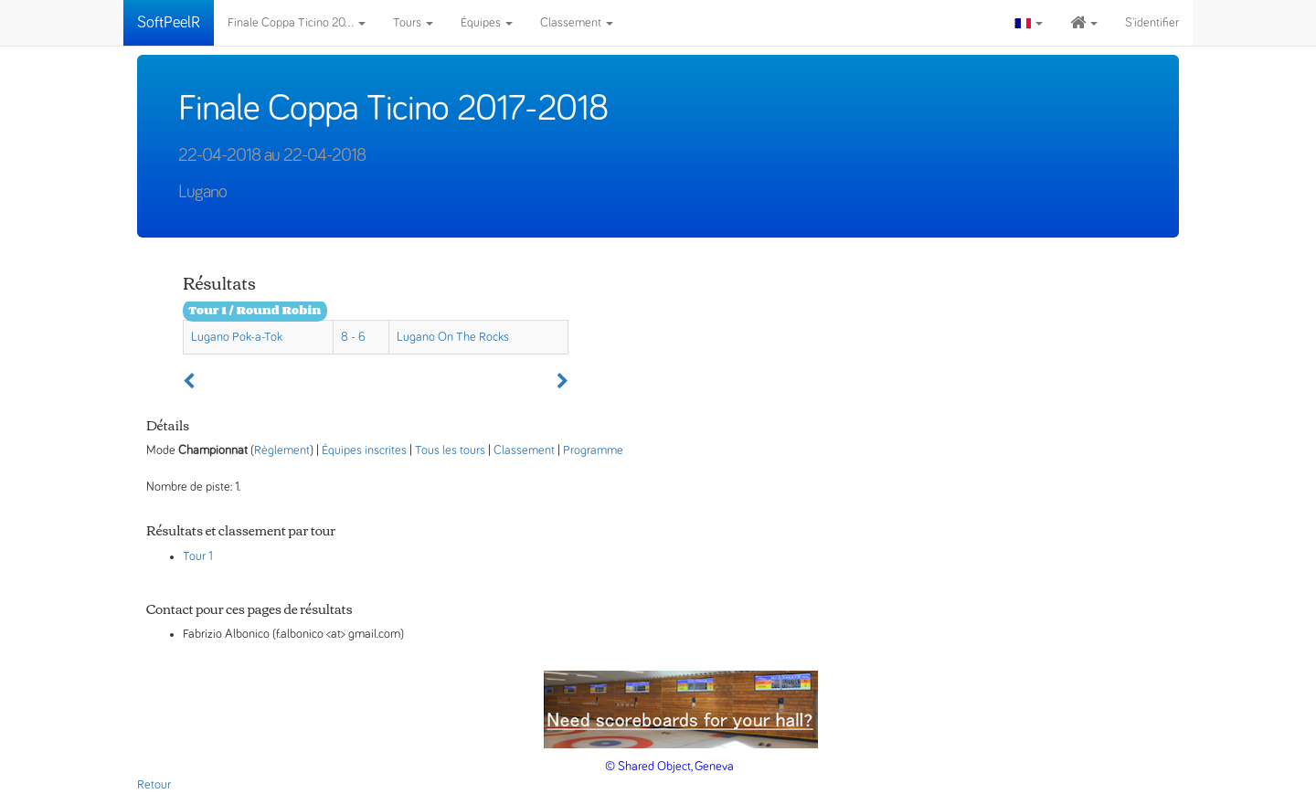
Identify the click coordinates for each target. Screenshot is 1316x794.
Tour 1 (198, 556)
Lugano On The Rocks (453, 337)
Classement (576, 22)
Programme (593, 450)
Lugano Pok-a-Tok (236, 337)
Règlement (282, 450)
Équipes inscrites (364, 450)
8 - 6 (353, 337)
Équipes (487, 22)
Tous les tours (450, 450)
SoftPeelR (168, 23)
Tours (413, 22)
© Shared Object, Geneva (669, 766)
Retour (154, 784)
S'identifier (1152, 22)
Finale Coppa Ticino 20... (297, 22)
